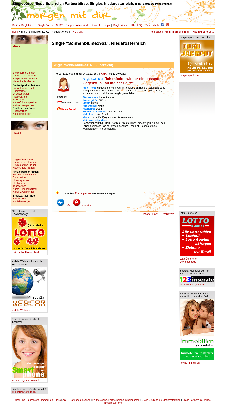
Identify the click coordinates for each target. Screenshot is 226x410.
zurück (64, 205)
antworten (82, 205)
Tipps (107, 25)
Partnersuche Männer (24, 75)
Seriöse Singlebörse (23, 25)
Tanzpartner (19, 99)
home (15, 31)
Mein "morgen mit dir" (178, 31)
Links (58, 400)
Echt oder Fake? (150, 214)
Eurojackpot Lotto (197, 74)
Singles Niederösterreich (83, 25)
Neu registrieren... (203, 31)
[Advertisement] (29, 61)
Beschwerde (167, 214)
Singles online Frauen (25, 165)
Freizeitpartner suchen (25, 88)
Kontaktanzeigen (22, 113)
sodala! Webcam (29, 309)
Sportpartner (20, 91)
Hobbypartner (20, 96)
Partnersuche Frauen (24, 162)
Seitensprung (20, 111)
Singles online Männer (25, 78)
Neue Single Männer (24, 81)
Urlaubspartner (21, 93)
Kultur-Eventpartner (23, 105)
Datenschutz (152, 25)
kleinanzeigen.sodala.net (29, 379)
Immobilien (47, 400)
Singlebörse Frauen (23, 159)
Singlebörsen (120, 25)
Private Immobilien (197, 361)
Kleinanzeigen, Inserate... (197, 283)
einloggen (157, 31)
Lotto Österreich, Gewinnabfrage (197, 259)
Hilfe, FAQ (136, 25)
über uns (20, 400)
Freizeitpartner (83, 193)
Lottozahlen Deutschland (29, 251)
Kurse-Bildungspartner (25, 102)
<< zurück (77, 31)
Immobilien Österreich (24, 392)
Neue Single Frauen (24, 167)
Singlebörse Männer (24, 72)
